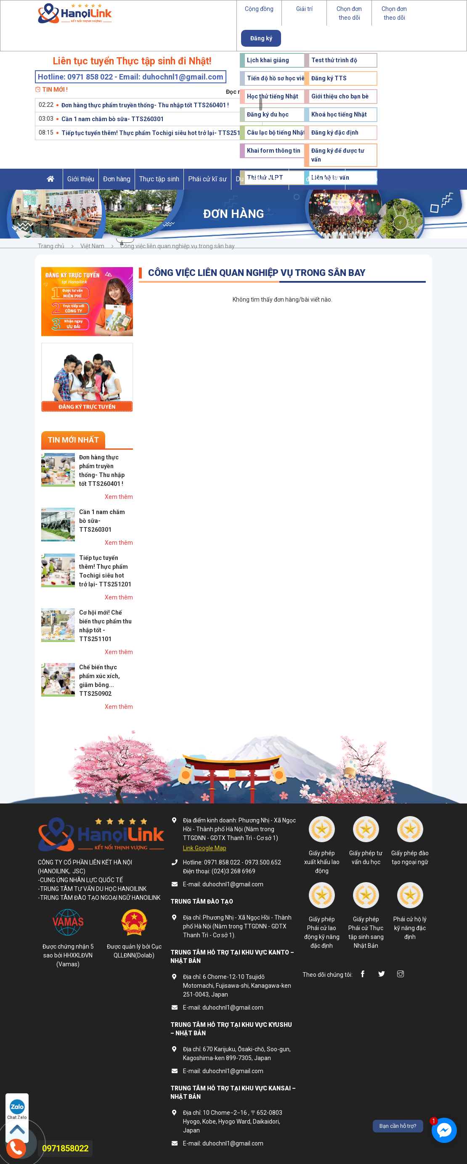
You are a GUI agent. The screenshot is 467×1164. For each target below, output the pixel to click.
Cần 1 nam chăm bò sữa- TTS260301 (112, 119)
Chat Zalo (17, 1109)
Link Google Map (204, 848)
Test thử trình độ (334, 60)
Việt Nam (92, 246)
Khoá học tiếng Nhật (339, 114)
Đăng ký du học (268, 114)
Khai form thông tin (273, 150)
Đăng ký (261, 38)
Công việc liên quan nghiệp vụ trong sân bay (177, 246)
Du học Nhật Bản (260, 179)
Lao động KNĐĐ (317, 179)
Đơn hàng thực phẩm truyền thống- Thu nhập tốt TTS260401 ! (145, 105)
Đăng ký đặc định (334, 132)
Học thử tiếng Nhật (272, 96)
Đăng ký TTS (329, 78)
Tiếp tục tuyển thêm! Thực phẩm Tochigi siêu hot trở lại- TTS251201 (155, 133)
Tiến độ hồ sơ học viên (277, 78)
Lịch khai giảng (268, 60)
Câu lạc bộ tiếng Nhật (276, 132)
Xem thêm (119, 496)
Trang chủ (51, 246)
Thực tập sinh (159, 179)
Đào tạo (366, 179)
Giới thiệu (80, 179)
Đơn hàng (116, 179)
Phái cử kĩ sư (207, 179)
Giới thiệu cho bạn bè (340, 96)
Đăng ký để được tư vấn (337, 155)
